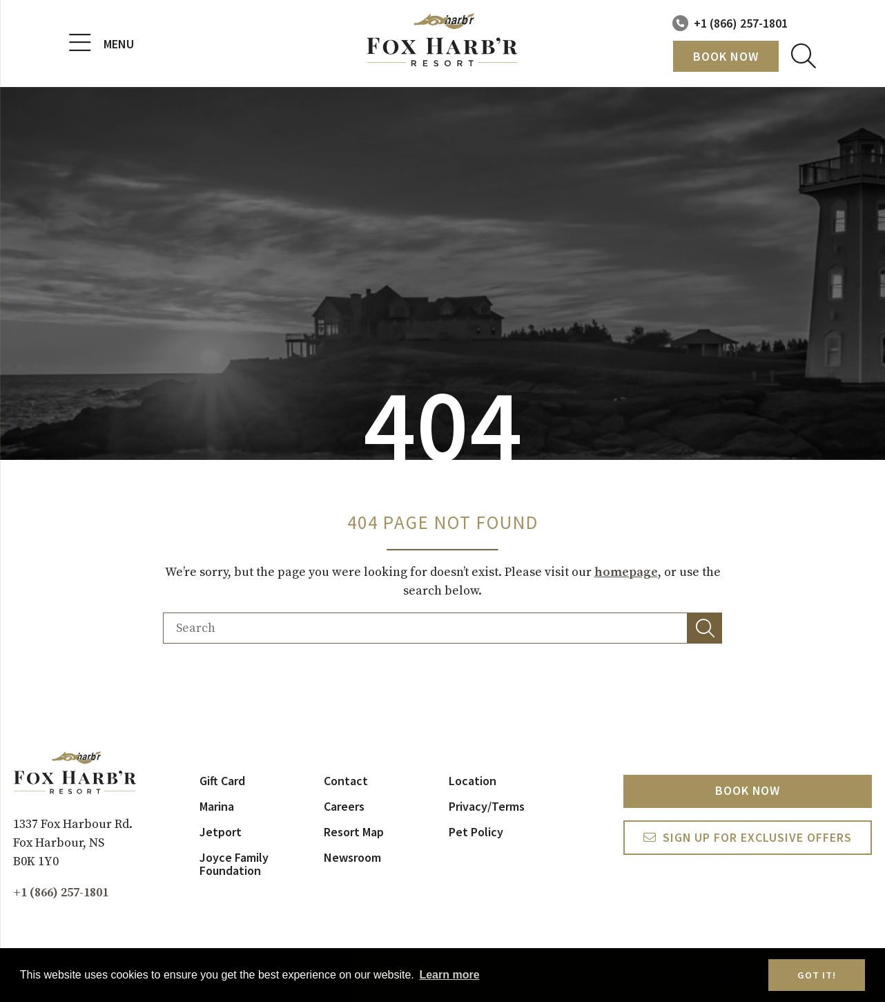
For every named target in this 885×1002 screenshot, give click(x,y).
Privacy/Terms (487, 806)
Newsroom (352, 857)
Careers (344, 806)
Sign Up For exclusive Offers (758, 838)
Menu (101, 43)
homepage (626, 572)
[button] (705, 628)
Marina (217, 806)
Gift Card (222, 781)
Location (472, 781)
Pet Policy (476, 832)
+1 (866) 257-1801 (741, 23)
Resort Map (354, 832)
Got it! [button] (816, 975)
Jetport (221, 832)
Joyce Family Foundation (234, 863)
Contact (346, 781)
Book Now (726, 56)
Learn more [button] (449, 975)
